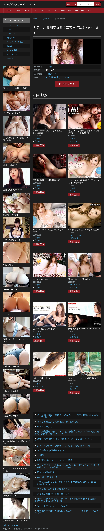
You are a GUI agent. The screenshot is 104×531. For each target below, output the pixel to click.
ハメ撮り (18, 10)
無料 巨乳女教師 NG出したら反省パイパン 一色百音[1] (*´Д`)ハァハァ (66, 512)
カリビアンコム (76, 235)
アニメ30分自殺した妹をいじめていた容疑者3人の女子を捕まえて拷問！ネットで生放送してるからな (66, 466)
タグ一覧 (8, 10)
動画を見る (69, 83)
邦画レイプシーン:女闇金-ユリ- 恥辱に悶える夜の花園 (63, 445)
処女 (43, 10)
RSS (16, 525)
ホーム (37, 19)
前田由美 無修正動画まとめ (50, 450)
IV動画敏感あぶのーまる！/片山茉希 (54, 460)
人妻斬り (10, 58)
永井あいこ (46, 19)
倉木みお (38, 337)
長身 (69, 10)
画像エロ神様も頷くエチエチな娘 (53, 494)
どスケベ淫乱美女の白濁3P (45, 328)
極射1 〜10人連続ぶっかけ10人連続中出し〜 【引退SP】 (83, 131)
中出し (27, 10)
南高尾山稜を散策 (46, 472)
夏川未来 (73, 389)
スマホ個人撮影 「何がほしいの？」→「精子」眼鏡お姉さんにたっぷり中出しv (66, 416)
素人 (56, 10)
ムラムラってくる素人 (15, 42)
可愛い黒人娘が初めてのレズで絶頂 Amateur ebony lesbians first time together (65, 483)
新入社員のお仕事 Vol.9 (79, 279)
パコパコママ (75, 386)
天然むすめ (11, 38)
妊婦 (63, 10)
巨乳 (82, 10)
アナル (35, 10)
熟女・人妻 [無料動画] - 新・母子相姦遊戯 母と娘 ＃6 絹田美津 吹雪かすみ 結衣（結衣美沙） (66, 500)
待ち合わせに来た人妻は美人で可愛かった (57, 422)
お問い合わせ (8, 525)
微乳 (89, 10)
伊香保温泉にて (44, 426)
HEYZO (9, 46)
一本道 (49, 67)
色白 (76, 10)
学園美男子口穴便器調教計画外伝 (53, 489)
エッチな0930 (12, 54)
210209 (40, 455)
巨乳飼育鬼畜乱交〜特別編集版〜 (83, 229)
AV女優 (49, 77)
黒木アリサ (39, 386)
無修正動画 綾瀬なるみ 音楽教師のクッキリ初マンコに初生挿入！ (65, 439)
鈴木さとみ (74, 337)
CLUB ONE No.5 (40, 279)
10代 (49, 10)
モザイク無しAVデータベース (20, 4)
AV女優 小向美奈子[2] (47, 477)
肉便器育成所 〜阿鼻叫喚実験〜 (47, 180)
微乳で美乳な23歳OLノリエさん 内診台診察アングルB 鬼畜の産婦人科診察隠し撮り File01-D (66, 432)
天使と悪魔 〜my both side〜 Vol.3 (84, 328)
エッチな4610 (12, 50)
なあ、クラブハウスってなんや (52, 506)
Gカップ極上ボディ (42, 378)
